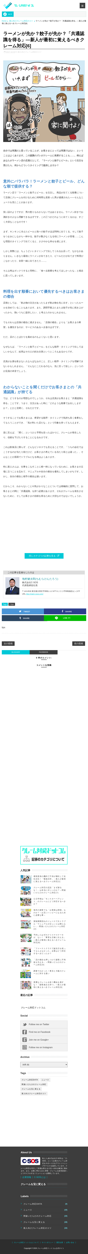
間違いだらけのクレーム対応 (34, 1084)
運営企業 (59, 1242)
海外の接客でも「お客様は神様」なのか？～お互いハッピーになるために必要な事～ (50, 912)
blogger (16, 652)
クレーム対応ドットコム (33, 1007)
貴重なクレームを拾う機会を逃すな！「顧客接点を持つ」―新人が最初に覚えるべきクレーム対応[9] (50, 984)
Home (4, 21)
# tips (12, 604)
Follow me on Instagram (41, 1047)
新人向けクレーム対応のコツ (21, 21)
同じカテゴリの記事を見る (44, 556)
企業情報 (26, 1177)
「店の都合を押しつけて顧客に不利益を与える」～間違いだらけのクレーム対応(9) (50, 962)
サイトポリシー (47, 1242)
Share (24, 618)
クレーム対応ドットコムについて (26, 1242)
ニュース (45, 1080)
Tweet (24, 611)
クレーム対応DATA (30, 1080)
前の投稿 (78, 643)
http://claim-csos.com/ (34, 594)
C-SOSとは (40, 1177)
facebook (43, 652)
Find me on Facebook (39, 1032)
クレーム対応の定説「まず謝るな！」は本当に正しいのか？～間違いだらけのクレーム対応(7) (50, 890)
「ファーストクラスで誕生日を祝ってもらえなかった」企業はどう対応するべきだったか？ (50, 950)
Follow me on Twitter (39, 1024)
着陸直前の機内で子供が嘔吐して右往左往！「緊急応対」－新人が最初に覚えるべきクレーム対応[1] (50, 878)
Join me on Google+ (39, 1040)
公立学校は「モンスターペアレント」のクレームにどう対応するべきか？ (50, 901)
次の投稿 (8, 643)
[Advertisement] (41, 756)
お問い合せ (70, 1242)
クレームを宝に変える (31, 1089)
